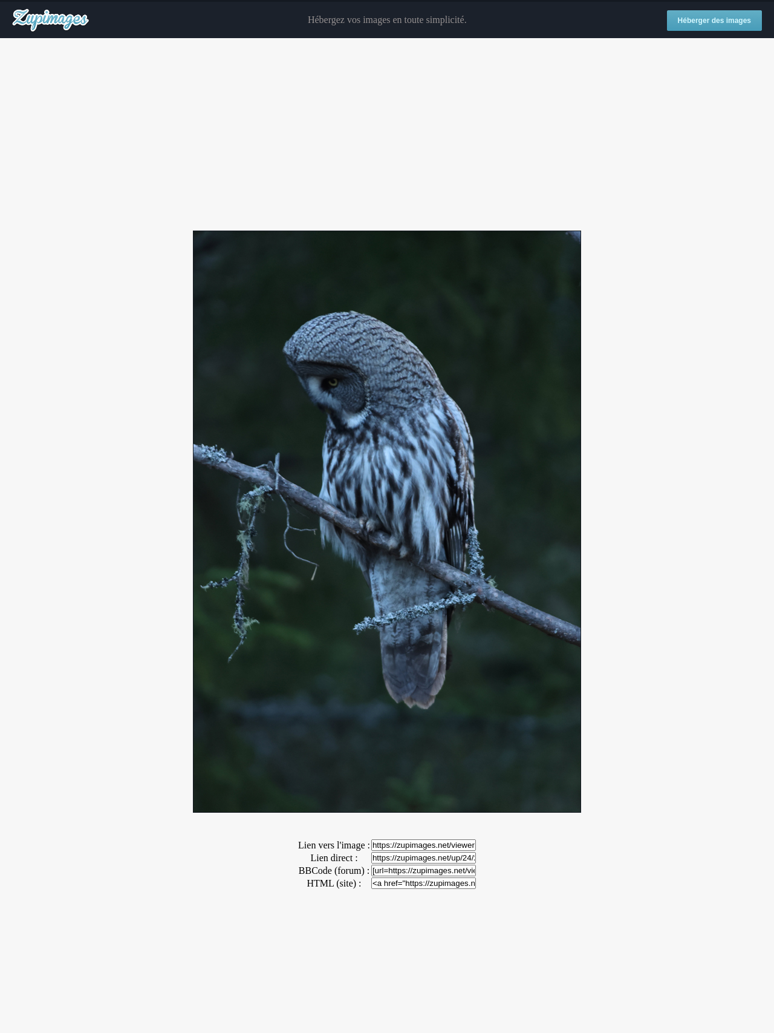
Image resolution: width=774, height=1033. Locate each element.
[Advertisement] (387, 135)
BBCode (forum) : (334, 870)
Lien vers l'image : (334, 845)
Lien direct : (333, 858)
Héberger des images (714, 20)
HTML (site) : (334, 883)
